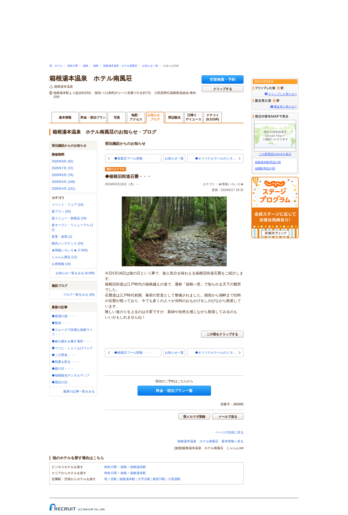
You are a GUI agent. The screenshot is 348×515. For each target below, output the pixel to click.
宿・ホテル (55, 65)
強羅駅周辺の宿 (265, 168)
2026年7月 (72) (62, 168)
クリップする (222, 89)
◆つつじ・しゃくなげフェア (72, 348)
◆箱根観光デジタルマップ (70, 375)
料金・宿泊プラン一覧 (174, 391)
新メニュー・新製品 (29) (69, 218)
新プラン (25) (61, 211)
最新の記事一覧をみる (79, 391)
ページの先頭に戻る (229, 432)
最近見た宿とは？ (285, 106)
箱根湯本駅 (138, 467)
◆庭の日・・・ (63, 368)
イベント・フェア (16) (67, 204)
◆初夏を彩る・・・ (66, 362)
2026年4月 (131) (63, 188)
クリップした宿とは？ (282, 93)
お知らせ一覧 (150, 65)
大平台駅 (144, 479)
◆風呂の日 (59, 382)
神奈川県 (72, 65)
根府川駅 (159, 479)
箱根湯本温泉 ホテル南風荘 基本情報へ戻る (210, 441)
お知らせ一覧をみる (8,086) (75, 273)
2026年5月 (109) (63, 182)
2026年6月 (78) (62, 175)
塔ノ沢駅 (110, 479)
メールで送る (227, 416)
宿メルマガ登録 (194, 416)
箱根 (85, 65)
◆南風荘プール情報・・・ (133, 158)
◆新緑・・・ (61, 323)
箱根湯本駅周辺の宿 (268, 162)
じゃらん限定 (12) (64, 257)
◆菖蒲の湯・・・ (64, 316)
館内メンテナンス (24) (67, 243)
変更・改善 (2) (62, 236)
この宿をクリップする (222, 334)
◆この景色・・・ (64, 355)
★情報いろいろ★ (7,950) (70, 250)
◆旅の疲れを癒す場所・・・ (72, 341)
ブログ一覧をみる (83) (79, 294)
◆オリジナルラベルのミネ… (215, 158)
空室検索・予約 (222, 79)
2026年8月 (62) (62, 161)
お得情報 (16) (61, 264)
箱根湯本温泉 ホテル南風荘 (120, 65)
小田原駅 (174, 479)
